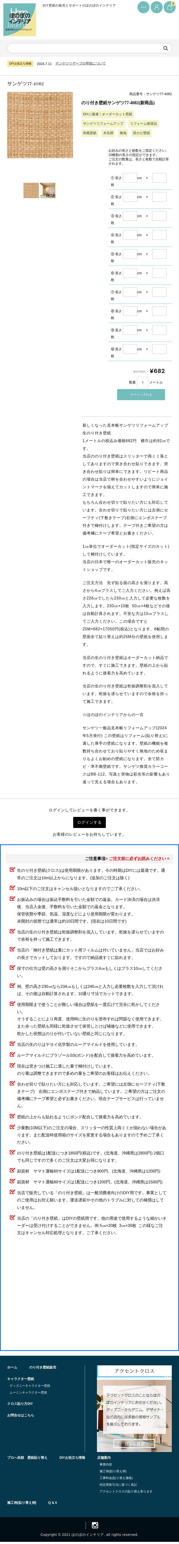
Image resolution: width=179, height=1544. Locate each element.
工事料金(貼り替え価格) (116, 1479)
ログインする (89, 823)
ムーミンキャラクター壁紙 (28, 1394)
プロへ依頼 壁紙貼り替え (27, 1459)
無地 (123, 133)
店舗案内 (104, 1459)
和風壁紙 (89, 133)
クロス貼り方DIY (20, 1405)
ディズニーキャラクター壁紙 (30, 1387)
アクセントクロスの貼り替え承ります (126, 1493)
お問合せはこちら (20, 1417)
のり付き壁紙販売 (42, 1369)
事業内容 (106, 1466)
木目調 (108, 133)
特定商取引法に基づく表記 (118, 1486)
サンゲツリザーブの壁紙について (80, 63)
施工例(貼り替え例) (113, 1473)
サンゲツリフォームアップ (103, 124)
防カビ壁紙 (141, 133)
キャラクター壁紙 (20, 1380)
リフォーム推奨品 (143, 124)
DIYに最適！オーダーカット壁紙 (107, 114)
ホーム (12, 1369)
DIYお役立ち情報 (72, 1459)
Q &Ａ (53, 1504)
